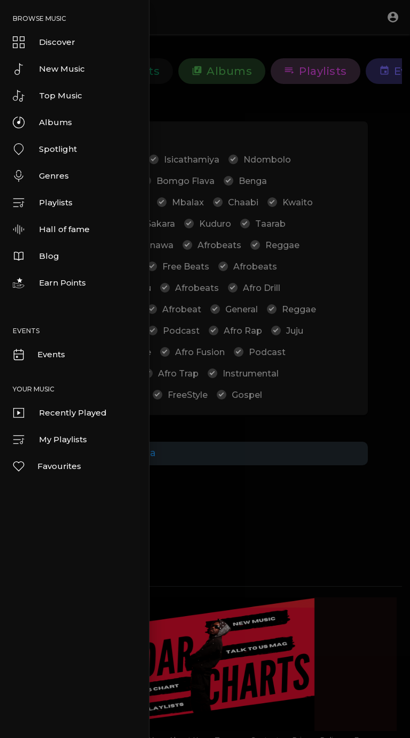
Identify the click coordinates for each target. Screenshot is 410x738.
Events (38, 355)
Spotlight (45, 149)
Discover (44, 42)
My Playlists (50, 439)
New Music (49, 69)
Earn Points (49, 283)
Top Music (47, 96)
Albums (42, 122)
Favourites (46, 466)
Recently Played (60, 413)
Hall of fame (51, 229)
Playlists (43, 203)
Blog (36, 256)
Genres (41, 176)
